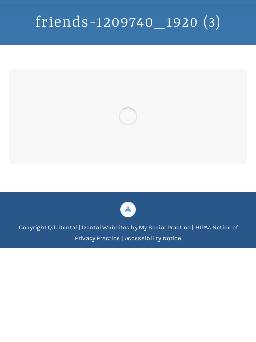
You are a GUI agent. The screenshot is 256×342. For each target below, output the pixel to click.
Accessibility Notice (153, 238)
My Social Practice (164, 227)
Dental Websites (105, 227)
